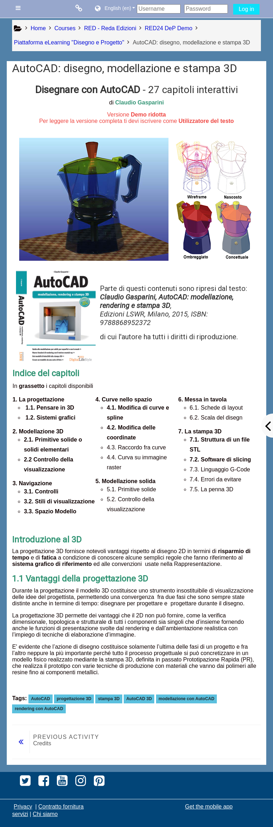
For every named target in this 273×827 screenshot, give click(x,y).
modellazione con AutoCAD (186, 698)
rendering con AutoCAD (39, 708)
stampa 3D (109, 698)
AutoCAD (40, 698)
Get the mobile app (209, 807)
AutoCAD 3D (139, 698)
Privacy (23, 807)
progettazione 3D (74, 698)
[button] (114, 9)
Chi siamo (45, 814)
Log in (246, 9)
